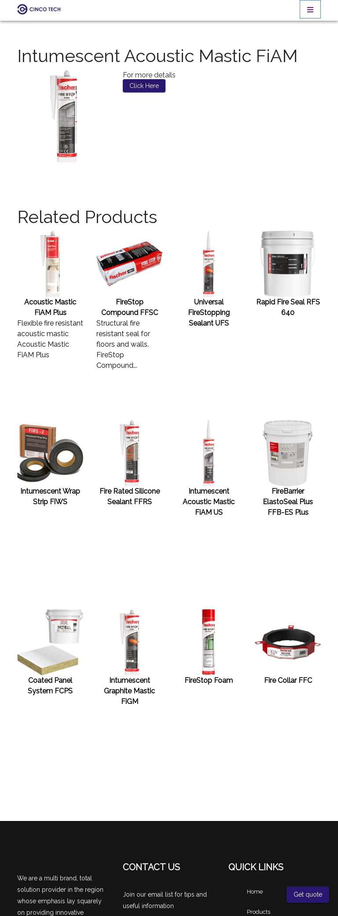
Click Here (144, 85)
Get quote (308, 894)
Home (255, 891)
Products (258, 912)
